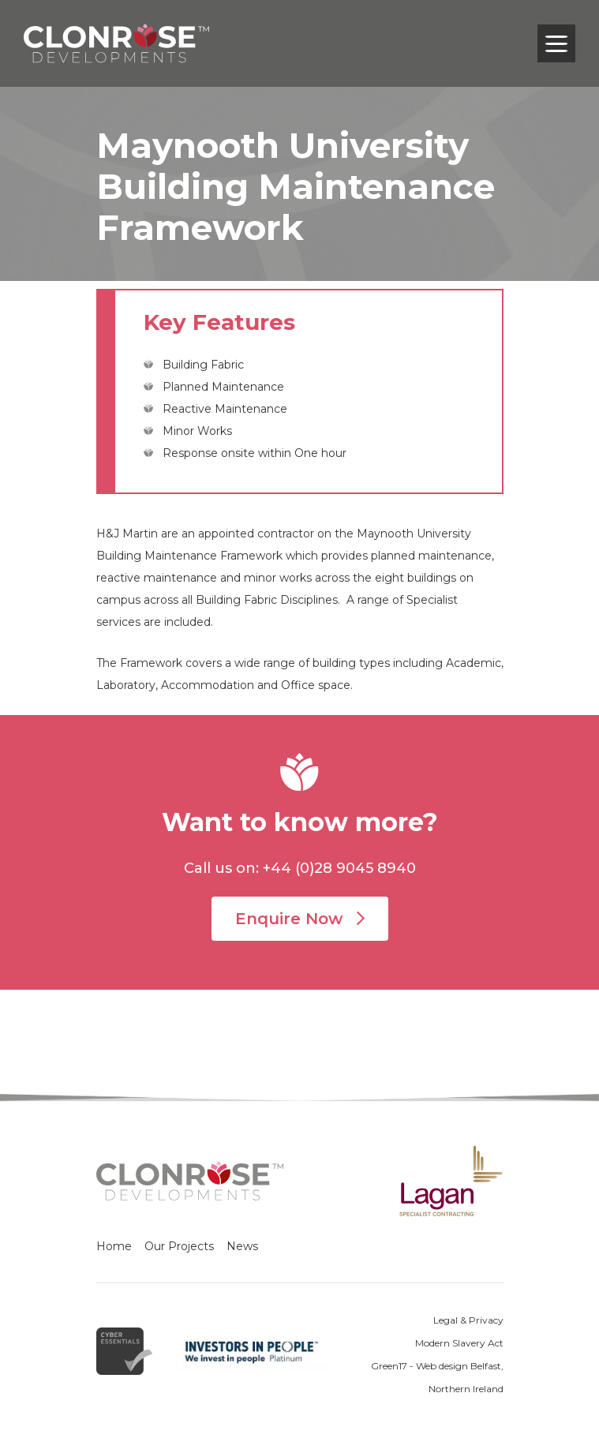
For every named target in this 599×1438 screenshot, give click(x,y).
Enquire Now (300, 918)
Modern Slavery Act (459, 1343)
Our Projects (179, 1246)
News (242, 1246)
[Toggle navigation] (556, 43)
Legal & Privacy (468, 1320)
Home (114, 1246)
